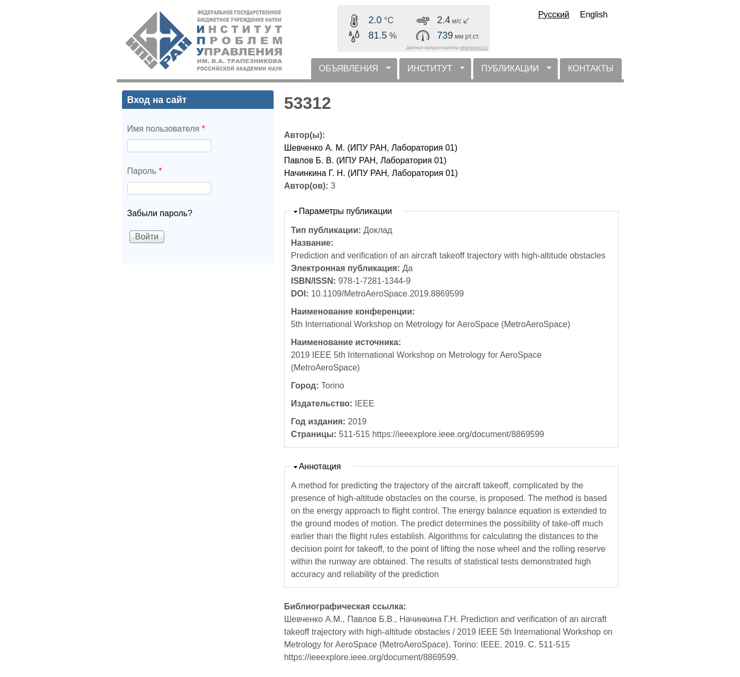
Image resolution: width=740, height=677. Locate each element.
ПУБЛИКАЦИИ (512, 71)
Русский (553, 14)
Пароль (144, 170)
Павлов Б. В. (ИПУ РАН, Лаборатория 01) (365, 160)
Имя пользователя (166, 128)
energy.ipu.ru (474, 47)
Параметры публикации (345, 211)
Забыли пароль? (160, 213)
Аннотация (320, 466)
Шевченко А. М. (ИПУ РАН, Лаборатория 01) (370, 147)
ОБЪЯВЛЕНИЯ (351, 71)
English (593, 14)
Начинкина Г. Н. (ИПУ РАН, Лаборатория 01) (371, 173)
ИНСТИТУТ (432, 71)
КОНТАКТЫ (590, 68)
